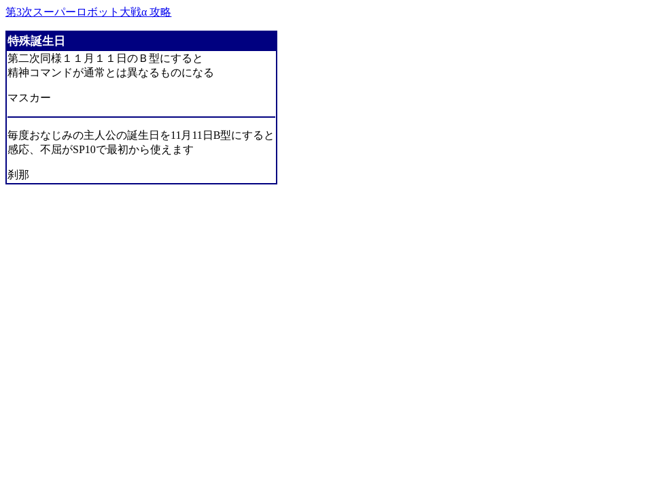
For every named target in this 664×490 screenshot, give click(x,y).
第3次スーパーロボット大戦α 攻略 (88, 12)
